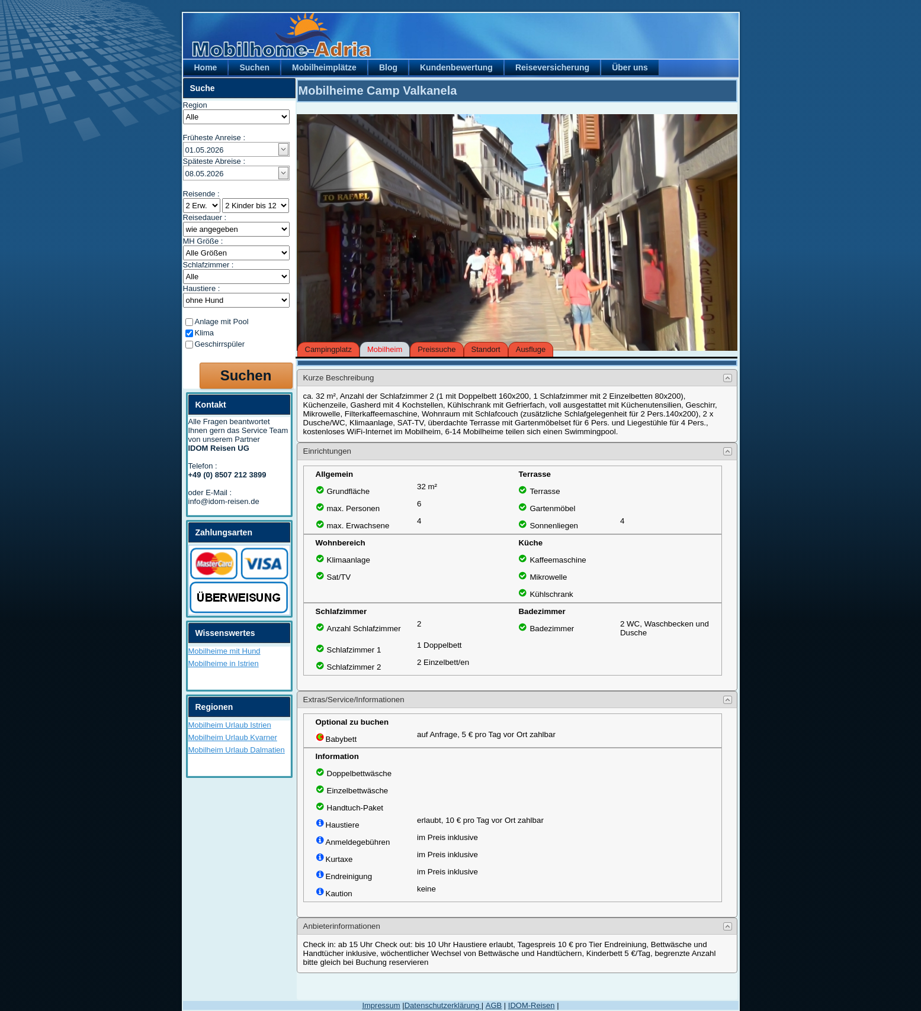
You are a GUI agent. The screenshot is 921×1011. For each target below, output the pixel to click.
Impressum (381, 1005)
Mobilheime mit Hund (224, 651)
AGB (494, 1005)
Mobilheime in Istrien (223, 663)
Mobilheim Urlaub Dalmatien (236, 749)
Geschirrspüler (220, 344)
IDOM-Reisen (531, 1005)
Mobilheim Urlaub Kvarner (232, 737)
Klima (204, 332)
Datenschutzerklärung (443, 1005)
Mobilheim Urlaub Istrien (229, 725)
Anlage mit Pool (222, 321)
